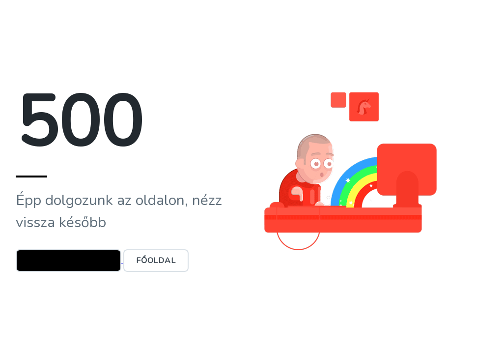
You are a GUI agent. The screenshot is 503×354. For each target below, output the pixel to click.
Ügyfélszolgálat (68, 260)
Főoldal (156, 260)
